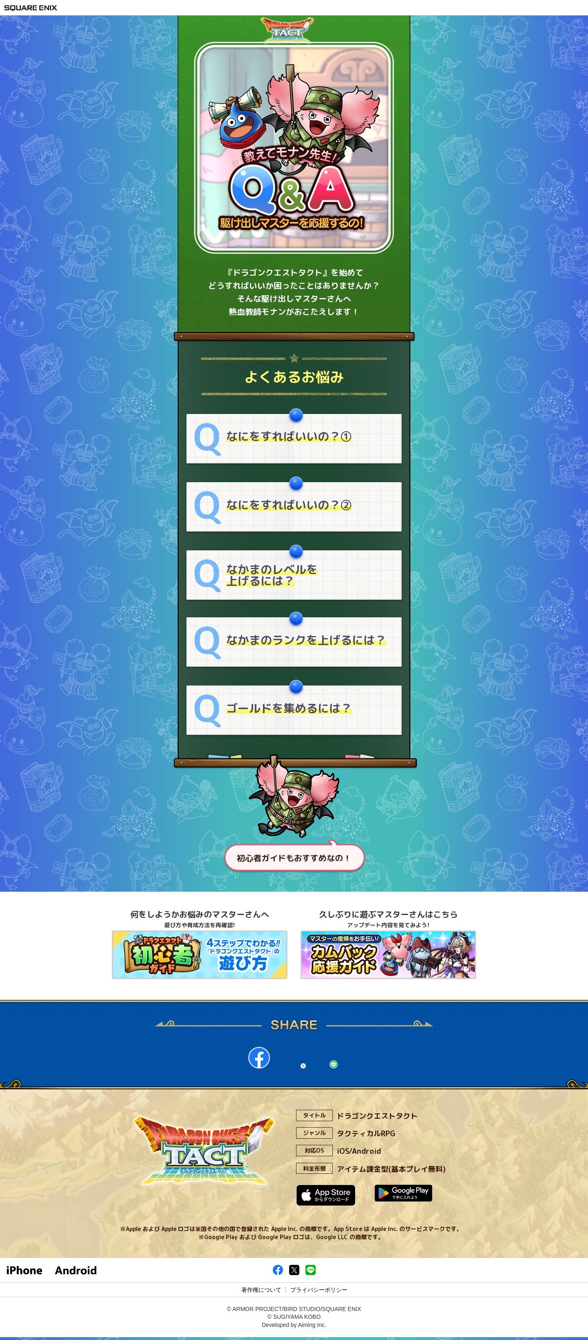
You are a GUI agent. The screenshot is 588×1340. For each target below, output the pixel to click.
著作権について (261, 1292)
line (345, 1060)
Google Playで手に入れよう (389, 1199)
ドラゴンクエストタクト (294, 38)
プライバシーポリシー (318, 1292)
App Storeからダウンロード (324, 1199)
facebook (243, 1060)
